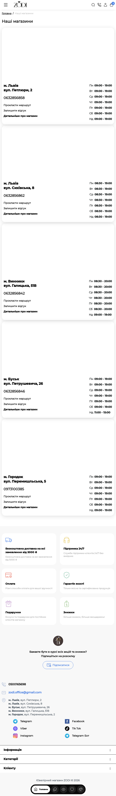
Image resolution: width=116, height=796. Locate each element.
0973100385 (14, 489)
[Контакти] (99, 5)
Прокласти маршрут (17, 105)
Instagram (23, 736)
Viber (20, 728)
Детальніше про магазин (20, 116)
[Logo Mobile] (20, 4)
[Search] (93, 5)
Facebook (74, 721)
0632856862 (14, 196)
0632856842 (14, 293)
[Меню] (6, 5)
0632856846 (14, 391)
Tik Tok (73, 728)
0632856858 (14, 98)
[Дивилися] (55, 789)
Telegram (22, 721)
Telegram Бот (77, 736)
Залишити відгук (15, 110)
